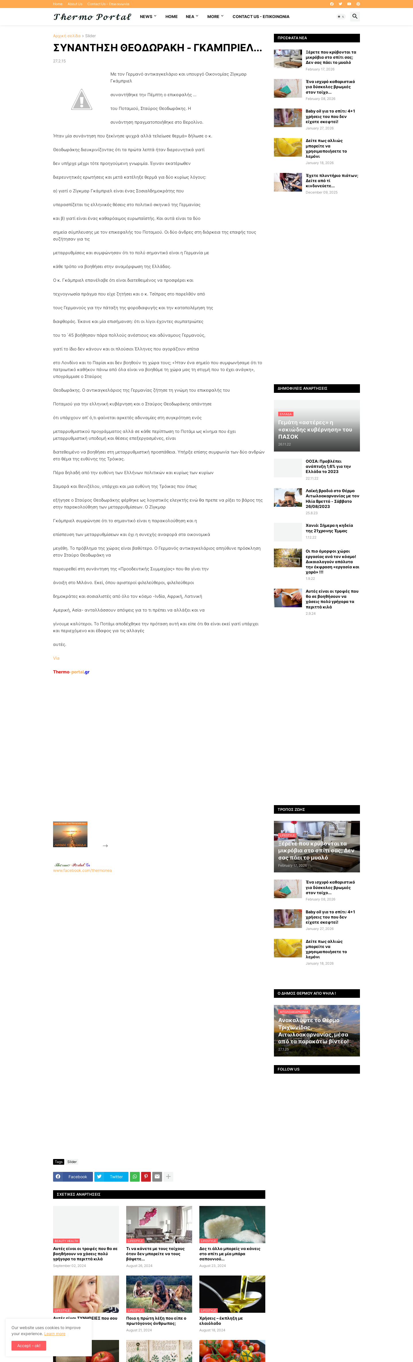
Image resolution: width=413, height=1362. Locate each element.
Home (58, 4)
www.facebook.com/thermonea (159, 946)
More (213, 16)
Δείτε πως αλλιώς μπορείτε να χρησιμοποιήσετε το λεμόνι (326, 148)
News (146, 16)
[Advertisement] (152, 761)
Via (56, 658)
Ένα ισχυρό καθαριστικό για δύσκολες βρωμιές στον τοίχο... (330, 86)
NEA (190, 16)
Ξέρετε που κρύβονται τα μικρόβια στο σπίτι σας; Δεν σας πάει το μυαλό (331, 57)
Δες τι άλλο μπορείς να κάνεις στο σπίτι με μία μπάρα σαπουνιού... (229, 1253)
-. (72, 865)
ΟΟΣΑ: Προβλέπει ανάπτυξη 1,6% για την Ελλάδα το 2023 (328, 466)
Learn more (54, 1333)
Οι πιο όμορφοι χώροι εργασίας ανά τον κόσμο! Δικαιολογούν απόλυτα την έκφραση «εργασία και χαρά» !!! (332, 561)
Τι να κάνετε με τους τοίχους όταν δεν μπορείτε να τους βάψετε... (155, 1253)
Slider (90, 36)
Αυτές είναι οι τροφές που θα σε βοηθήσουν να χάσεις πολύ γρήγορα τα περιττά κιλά (85, 1253)
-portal (71, 672)
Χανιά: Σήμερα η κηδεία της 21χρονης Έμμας (329, 528)
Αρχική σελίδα (67, 36)
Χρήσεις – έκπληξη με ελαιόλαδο (221, 1321)
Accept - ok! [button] (28, 1345)
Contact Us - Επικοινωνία (108, 4)
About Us (75, 4)
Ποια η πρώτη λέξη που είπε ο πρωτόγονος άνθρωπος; (156, 1321)
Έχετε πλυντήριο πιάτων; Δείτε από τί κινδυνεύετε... (332, 180)
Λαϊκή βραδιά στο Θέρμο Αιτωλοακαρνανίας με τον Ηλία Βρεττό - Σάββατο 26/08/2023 (332, 498)
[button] (341, 16)
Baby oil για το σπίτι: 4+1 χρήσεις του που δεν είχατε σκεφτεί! (330, 116)
